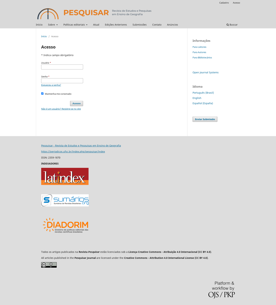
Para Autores (199, 52)
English (197, 98)
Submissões (140, 24)
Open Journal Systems (206, 72)
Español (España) (203, 103)
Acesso (236, 2)
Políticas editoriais (74, 24)
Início (39, 24)
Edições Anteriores (116, 24)
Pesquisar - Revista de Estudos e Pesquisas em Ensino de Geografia (81, 145)
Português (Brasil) (203, 92)
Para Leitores (199, 46)
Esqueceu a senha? (51, 85)
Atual (96, 24)
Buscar (232, 24)
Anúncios (172, 24)
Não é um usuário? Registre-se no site (61, 108)
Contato (156, 24)
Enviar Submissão (205, 119)
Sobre (52, 24)
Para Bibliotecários (202, 57)
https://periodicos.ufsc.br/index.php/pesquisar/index (73, 151)
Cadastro (224, 2)
